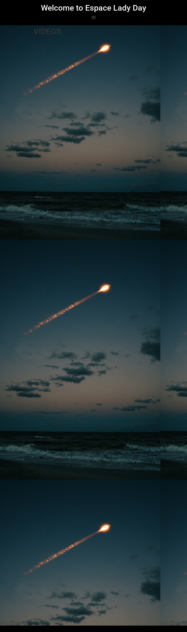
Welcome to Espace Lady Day (93, 8)
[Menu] (93, 17)
